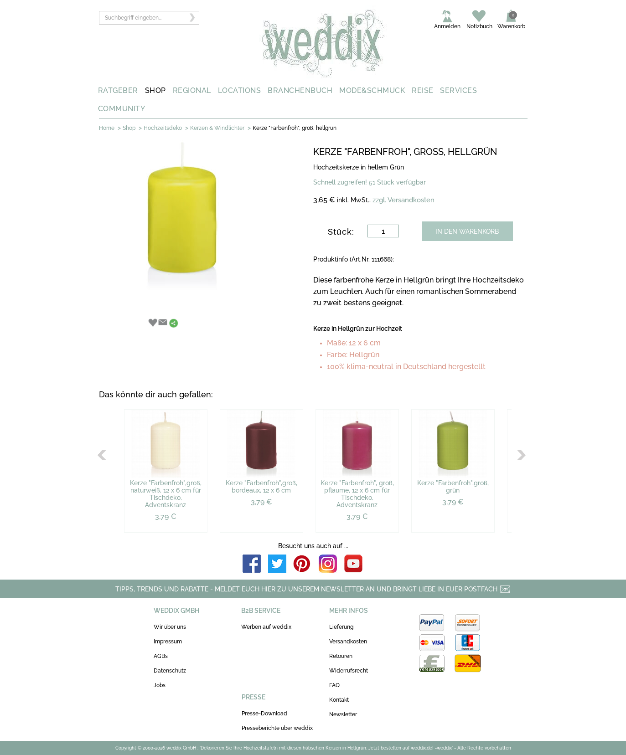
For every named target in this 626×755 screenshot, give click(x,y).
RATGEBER (118, 90)
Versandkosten (348, 641)
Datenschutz (170, 671)
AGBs (161, 656)
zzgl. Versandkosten (403, 200)
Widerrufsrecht (348, 671)
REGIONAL (192, 90)
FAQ (334, 685)
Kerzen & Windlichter (217, 128)
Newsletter (343, 714)
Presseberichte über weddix (277, 728)
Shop (129, 128)
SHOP (155, 90)
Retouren (340, 656)
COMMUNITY (121, 108)
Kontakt (339, 700)
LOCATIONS (239, 90)
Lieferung (341, 627)
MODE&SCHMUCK (372, 90)
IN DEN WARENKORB (467, 231)
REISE (423, 90)
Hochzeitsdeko (163, 128)
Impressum (168, 641)
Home (106, 128)
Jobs (160, 685)
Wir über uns (170, 627)
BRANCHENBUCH (300, 90)
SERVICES (458, 90)
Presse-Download (264, 713)
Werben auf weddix (266, 627)
